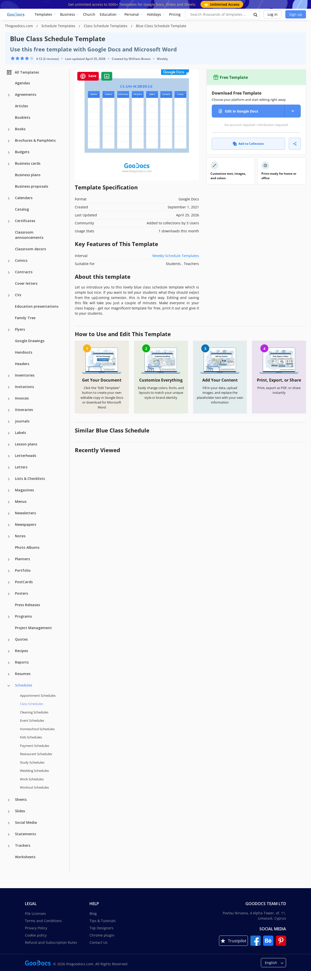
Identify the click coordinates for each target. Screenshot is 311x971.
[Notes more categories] (8, 536)
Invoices (22, 398)
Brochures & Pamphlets (35, 140)
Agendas (22, 83)
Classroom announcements (29, 235)
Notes (20, 536)
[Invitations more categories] (8, 387)
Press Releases (27, 604)
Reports (22, 662)
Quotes (21, 639)
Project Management (33, 627)
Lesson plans (26, 444)
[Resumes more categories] (8, 674)
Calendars (23, 197)
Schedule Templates (58, 25)
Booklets (22, 117)
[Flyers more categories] (8, 330)
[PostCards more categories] (8, 582)
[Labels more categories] (8, 433)
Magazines (24, 490)
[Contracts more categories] (8, 272)
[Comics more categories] (8, 261)
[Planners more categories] (8, 559)
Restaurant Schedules (36, 754)
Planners (22, 558)
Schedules (23, 685)
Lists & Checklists (30, 478)
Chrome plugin (102, 935)
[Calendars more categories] (8, 198)
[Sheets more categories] (8, 800)
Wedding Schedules (34, 770)
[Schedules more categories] (8, 686)
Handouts (23, 352)
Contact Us (98, 942)
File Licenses (35, 913)
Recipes (21, 650)
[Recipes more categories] (8, 651)
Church (89, 14)
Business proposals (31, 186)
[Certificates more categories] (8, 221)
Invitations (24, 386)
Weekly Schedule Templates (175, 255)
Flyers (20, 329)
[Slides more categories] (8, 811)
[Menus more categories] (8, 502)
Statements (25, 834)
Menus (20, 501)
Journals (22, 421)
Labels (20, 432)
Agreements (25, 94)
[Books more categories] (8, 129)
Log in (273, 14)
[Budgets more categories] (8, 152)
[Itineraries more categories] (8, 410)
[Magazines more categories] (8, 490)
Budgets (22, 151)
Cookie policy (36, 935)
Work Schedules (32, 779)
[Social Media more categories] (8, 823)
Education (108, 14)
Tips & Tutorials (103, 920)
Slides (20, 811)
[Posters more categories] (8, 594)
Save (88, 76)
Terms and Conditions (43, 920)
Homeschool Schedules (37, 729)
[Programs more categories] (8, 617)
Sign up (295, 14)
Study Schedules (32, 762)
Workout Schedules (34, 787)
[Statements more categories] (8, 834)
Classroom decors (30, 249)
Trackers (22, 845)
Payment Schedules (34, 745)
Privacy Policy (36, 928)
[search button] (255, 14)
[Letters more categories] (8, 467)
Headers (22, 363)
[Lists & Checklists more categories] (8, 479)
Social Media (26, 822)
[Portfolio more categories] (8, 571)
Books (20, 129)
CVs (18, 294)
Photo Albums (27, 547)
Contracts (23, 272)
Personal (131, 14)
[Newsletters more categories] (8, 513)
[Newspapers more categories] (8, 525)
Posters (21, 593)
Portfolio (23, 570)
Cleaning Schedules (34, 712)
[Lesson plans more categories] (8, 444)
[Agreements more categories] (8, 95)
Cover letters (26, 283)
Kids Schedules (31, 737)
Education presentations (36, 306)
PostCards (24, 581)
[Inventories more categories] (8, 376)
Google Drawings (29, 340)
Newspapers (25, 524)
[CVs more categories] (8, 295)
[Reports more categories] (8, 663)
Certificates (25, 220)
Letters (21, 467)
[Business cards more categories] (8, 164)
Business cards (27, 163)
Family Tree (25, 317)
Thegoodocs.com (19, 25)
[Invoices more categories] (8, 399)
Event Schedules (32, 720)
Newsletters (25, 513)
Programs (23, 616)
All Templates (22, 72)
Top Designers (101, 928)
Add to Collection (248, 143)
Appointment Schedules (38, 695)
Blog (93, 913)
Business (67, 14)
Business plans (27, 174)
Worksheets (25, 856)
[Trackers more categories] (8, 846)
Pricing (175, 14)
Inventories (24, 375)
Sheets (21, 799)
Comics (21, 260)
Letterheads (25, 455)
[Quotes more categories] (8, 640)
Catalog (22, 209)
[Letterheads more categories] (8, 456)
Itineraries (24, 409)
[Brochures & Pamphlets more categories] (8, 141)
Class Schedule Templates (106, 25)
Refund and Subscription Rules (51, 942)
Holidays (154, 14)
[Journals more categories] (8, 421)
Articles (21, 106)
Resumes (22, 673)
